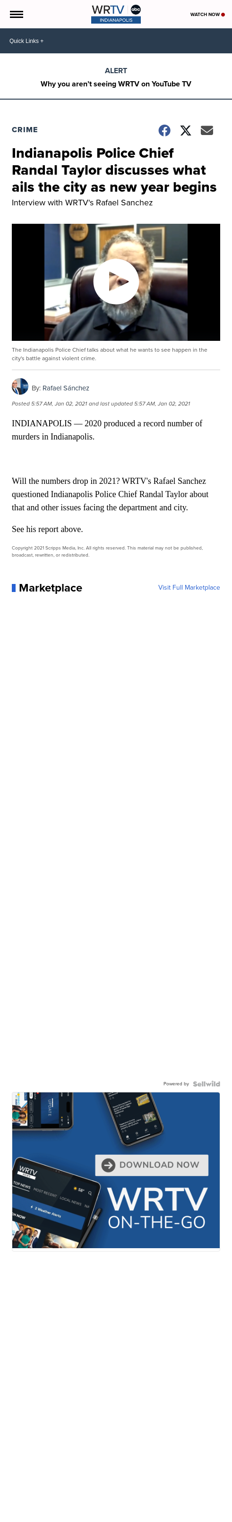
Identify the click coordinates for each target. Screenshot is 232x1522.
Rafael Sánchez (66, 388)
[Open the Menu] (16, 14)
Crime (25, 129)
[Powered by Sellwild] (206, 1084)
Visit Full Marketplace (189, 587)
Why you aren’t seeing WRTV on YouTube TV (116, 83)
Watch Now (207, 14)
